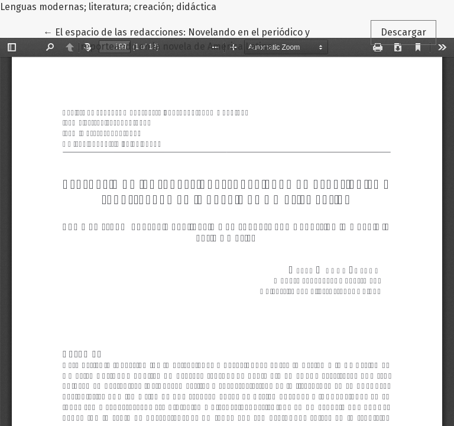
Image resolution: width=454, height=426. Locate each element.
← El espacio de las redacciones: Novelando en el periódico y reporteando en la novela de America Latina (176, 38)
